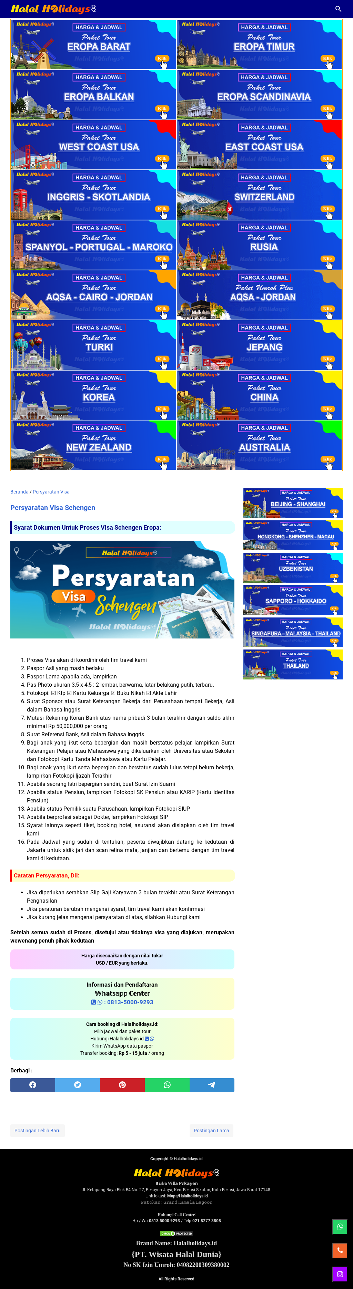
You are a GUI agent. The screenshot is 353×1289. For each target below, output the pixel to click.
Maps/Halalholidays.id (187, 1196)
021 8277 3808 (206, 1220)
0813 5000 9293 (164, 1220)
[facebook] (32, 1085)
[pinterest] (122, 1085)
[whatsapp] (167, 1085)
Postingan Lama (211, 1130)
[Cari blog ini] (338, 9)
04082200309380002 (203, 1264)
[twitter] (77, 1085)
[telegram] (212, 1085)
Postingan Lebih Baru (37, 1130)
